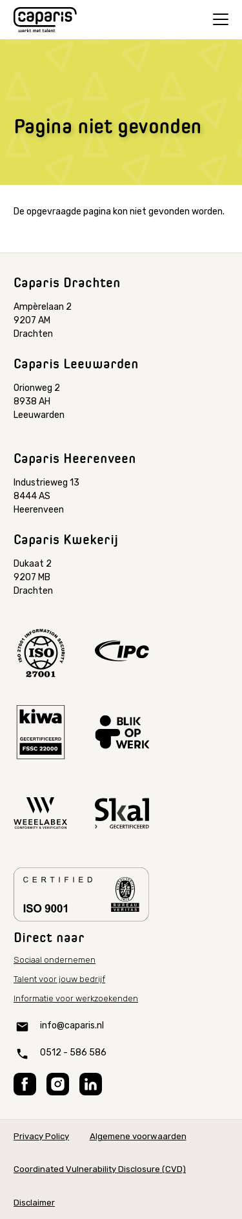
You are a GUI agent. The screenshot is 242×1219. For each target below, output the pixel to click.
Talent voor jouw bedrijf (59, 979)
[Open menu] (220, 19)
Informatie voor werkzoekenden (76, 998)
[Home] (45, 20)
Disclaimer (34, 1202)
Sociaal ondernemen (55, 960)
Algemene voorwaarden (138, 1136)
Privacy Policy (41, 1136)
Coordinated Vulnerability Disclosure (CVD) (100, 1169)
